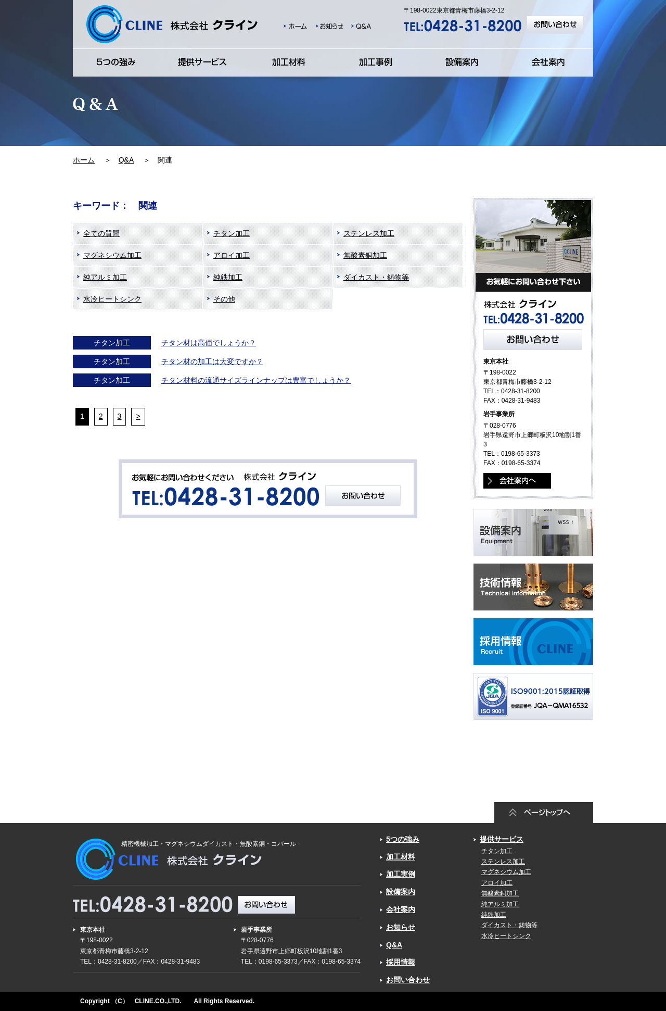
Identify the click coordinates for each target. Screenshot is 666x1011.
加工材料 (400, 857)
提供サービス (501, 839)
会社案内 (400, 909)
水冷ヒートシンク (112, 299)
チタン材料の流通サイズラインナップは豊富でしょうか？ (256, 380)
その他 (224, 299)
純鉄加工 (227, 277)
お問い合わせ (408, 980)
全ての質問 (101, 233)
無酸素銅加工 (365, 255)
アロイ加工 (231, 255)
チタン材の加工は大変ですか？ (212, 361)
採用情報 (400, 962)
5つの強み (402, 839)
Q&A (126, 160)
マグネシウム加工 (112, 255)
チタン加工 (231, 233)
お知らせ (400, 927)
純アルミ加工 (105, 277)
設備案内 (400, 892)
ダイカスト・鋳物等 (376, 277)
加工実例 (400, 874)
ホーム (84, 160)
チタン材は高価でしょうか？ (208, 343)
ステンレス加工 (368, 233)
